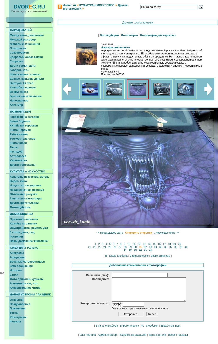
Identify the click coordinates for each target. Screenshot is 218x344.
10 (128, 244)
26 (115, 247)
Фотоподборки (149, 330)
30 (135, 247)
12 (139, 244)
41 (125, 250)
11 (134, 244)
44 (140, 250)
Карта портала (157, 339)
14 (149, 244)
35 (160, 247)
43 (135, 250)
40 (186, 247)
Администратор (107, 339)
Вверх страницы (160, 255)
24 (105, 247)
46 (150, 250)
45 (145, 250)
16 (159, 244)
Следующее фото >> (166, 232)
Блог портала (88, 339)
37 (171, 247)
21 (89, 247)
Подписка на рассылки (132, 339)
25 (110, 247)
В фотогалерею (139, 255)
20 (179, 244)
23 (100, 247)
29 (130, 247)
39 (181, 247)
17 (164, 244)
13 (144, 244)
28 (125, 247)
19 (174, 244)
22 (94, 247)
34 (155, 247)
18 (169, 244)
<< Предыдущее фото (109, 232)
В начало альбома (116, 255)
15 (154, 244)
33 (150, 247)
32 (145, 247)
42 (130, 250)
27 (120, 247)
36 (165, 247)
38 (176, 247)
